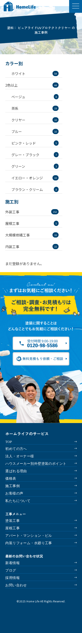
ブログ (10, 570)
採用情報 (12, 578)
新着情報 (12, 563)
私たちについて (17, 501)
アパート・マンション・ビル (28, 535)
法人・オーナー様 (19, 456)
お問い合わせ (16, 585)
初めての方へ (16, 449)
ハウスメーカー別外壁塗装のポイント (35, 463)
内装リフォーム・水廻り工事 (28, 543)
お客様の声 (14, 493)
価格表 (10, 478)
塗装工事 (12, 521)
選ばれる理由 (16, 471)
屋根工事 (12, 528)
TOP (8, 442)
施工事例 (12, 486)
